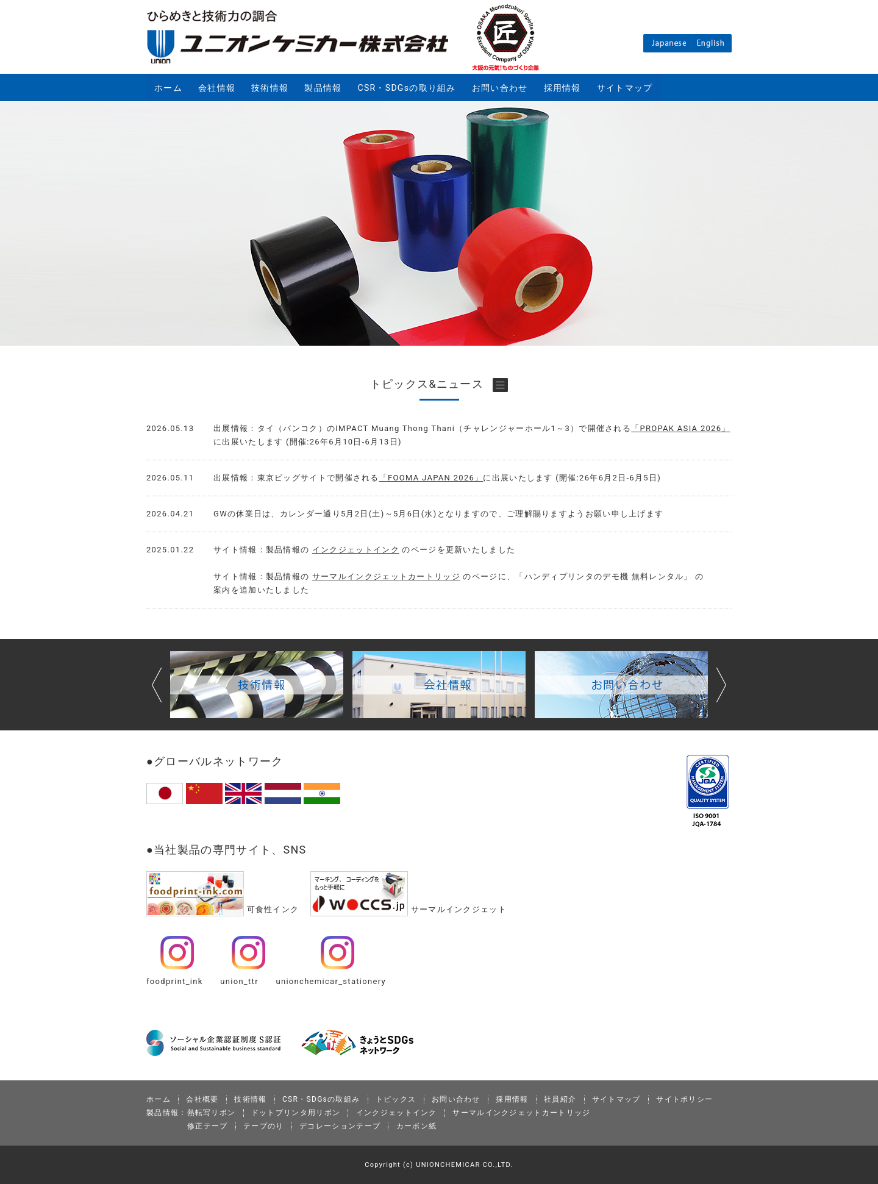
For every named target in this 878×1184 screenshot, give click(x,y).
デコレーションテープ (339, 1126)
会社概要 (202, 1099)
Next (721, 685)
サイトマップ (625, 88)
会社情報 (216, 88)
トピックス (396, 1099)
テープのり (263, 1126)
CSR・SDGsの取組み (321, 1099)
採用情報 (562, 88)
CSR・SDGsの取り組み (407, 88)
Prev (157, 685)
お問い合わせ (500, 88)
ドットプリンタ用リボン (295, 1112)
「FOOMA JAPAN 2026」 (431, 477)
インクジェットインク (355, 549)
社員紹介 (560, 1099)
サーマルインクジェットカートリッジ (386, 576)
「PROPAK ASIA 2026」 (680, 428)
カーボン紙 (416, 1126)
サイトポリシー (684, 1099)
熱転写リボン (211, 1112)
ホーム (168, 88)
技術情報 (269, 88)
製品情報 (322, 88)
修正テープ (207, 1126)
